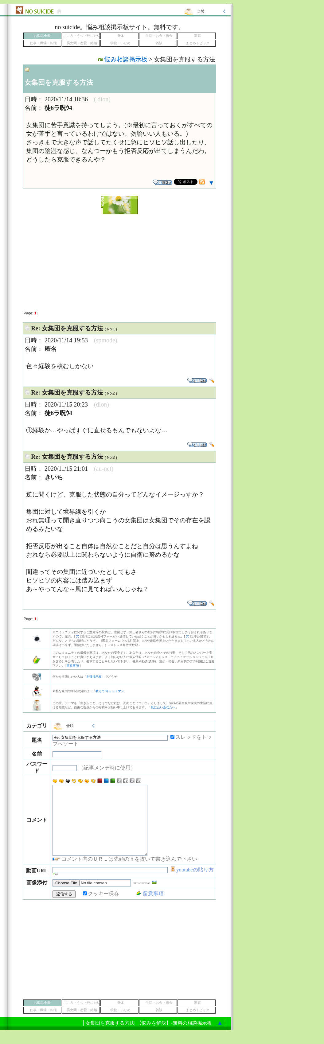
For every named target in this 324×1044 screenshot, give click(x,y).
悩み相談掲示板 (125, 59)
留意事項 (73, 665)
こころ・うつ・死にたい (81, 35)
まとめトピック (197, 43)
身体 (120, 35)
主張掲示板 (94, 676)
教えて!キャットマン (110, 691)
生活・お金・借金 (159, 35)
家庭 (197, 35)
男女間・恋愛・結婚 (82, 43)
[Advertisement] (119, 259)
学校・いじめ (120, 43)
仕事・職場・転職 (43, 43)
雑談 (159, 43)
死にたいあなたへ (163, 707)
